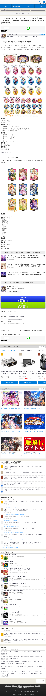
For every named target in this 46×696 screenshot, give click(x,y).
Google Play (23, 305)
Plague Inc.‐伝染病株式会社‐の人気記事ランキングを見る (13, 539)
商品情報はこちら (6, 152)
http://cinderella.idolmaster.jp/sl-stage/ (16, 316)
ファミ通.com (18, 687)
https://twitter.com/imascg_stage (15, 319)
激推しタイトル (26, 13)
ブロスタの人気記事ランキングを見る (9, 520)
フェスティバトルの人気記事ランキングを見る (11, 526)
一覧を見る (42, 346)
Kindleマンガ (21, 350)
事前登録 (18, 13)
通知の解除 (37, 686)
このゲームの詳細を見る (14, 291)
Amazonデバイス (31, 350)
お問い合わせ (8, 686)
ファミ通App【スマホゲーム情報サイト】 (10, 10)
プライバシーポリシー (28, 686)
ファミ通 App (6, 2)
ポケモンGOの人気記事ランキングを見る (10, 547)
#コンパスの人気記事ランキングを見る (9, 507)
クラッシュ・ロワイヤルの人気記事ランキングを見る (12, 532)
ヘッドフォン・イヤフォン (8, 350)
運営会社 (20, 686)
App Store (23, 299)
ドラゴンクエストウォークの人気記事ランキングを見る (13, 514)
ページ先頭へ (41, 681)
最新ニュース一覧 (25, 10)
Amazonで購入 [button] (9, 382)
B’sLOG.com (26, 687)
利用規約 (14, 686)
